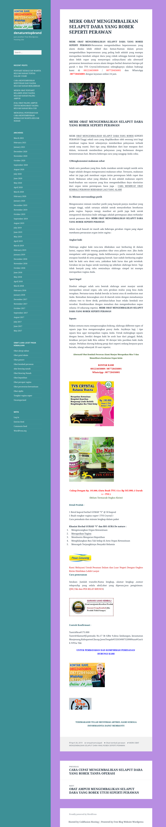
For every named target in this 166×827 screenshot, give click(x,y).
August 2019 (19, 223)
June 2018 (18, 272)
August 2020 (19, 169)
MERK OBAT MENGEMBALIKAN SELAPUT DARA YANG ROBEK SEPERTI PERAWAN (104, 744)
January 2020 (19, 201)
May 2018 (18, 277)
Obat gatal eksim (21, 355)
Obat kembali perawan (23, 364)
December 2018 (20, 259)
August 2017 (19, 317)
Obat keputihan (20, 377)
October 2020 (19, 160)
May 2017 (18, 331)
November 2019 (20, 210)
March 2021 (19, 138)
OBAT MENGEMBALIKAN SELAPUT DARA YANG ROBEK (105, 135)
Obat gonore (19, 359)
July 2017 (18, 322)
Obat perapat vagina (22, 382)
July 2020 (18, 174)
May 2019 (18, 236)
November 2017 (20, 304)
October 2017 (19, 308)
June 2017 (18, 326)
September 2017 (21, 313)
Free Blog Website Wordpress (129, 821)
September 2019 (21, 219)
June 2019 (18, 232)
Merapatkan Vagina (81, 533)
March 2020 (19, 192)
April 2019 (18, 241)
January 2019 (19, 254)
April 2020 (18, 187)
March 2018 (19, 286)
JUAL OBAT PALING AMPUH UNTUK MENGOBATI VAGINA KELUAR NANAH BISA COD (26, 105)
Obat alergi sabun (21, 350)
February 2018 (20, 290)
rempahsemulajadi (94, 743)
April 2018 (18, 281)
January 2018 (19, 295)
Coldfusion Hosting (89, 821)
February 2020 (20, 196)
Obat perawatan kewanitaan (26, 386)
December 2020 (20, 151)
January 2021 (19, 147)
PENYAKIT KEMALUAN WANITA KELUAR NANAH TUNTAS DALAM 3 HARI (27, 73)
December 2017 (20, 299)
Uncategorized (20, 400)
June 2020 (18, 178)
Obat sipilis (18, 391)
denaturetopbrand (28, 33)
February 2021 (20, 142)
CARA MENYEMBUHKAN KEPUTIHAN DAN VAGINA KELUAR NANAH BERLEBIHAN (27, 83)
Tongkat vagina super (23, 395)
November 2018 (20, 263)
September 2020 (21, 165)
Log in (16, 417)
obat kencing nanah (22, 368)
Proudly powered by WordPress (83, 814)
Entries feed (19, 422)
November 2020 (20, 156)
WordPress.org (20, 431)
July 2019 (18, 227)
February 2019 (20, 250)
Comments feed (20, 426)
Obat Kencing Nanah (22, 373)
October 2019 (19, 214)
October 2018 (19, 268)
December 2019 (20, 205)
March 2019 (19, 245)
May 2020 (18, 183)
